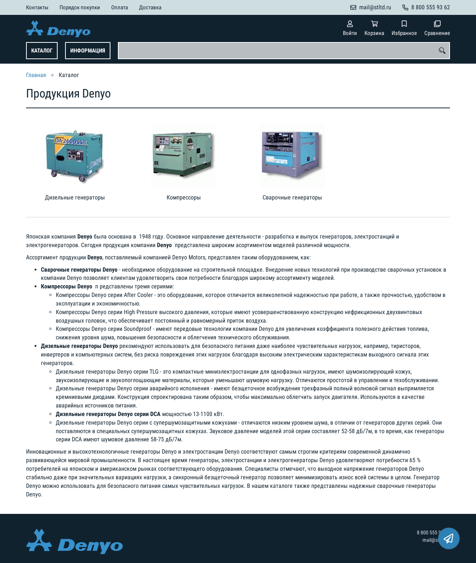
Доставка (150, 7)
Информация (87, 50)
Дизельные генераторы (75, 197)
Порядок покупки (80, 7)
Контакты (37, 7)
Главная (36, 75)
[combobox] (284, 50)
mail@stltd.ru (375, 7)
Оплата (119, 7)
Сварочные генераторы (292, 197)
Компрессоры (184, 197)
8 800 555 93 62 (430, 7)
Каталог (41, 50)
